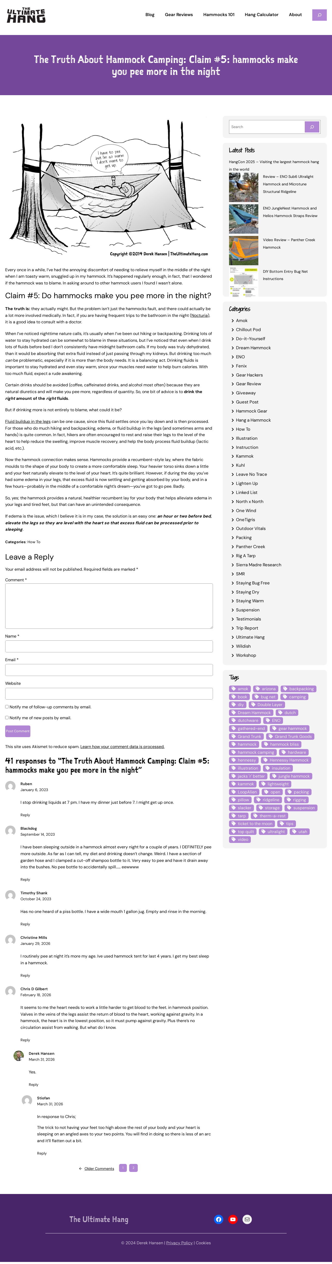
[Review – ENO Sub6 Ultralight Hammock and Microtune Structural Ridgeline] (243, 188)
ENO (240, 357)
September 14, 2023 (37, 836)
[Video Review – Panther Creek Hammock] (243, 251)
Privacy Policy (179, 1245)
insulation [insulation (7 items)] (281, 768)
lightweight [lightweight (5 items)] (278, 784)
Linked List (247, 492)
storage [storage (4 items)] (272, 808)
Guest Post (247, 402)
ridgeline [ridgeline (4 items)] (271, 799)
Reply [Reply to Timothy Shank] (25, 926)
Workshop (246, 655)
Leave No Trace (251, 474)
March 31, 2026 (42, 1061)
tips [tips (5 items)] (289, 823)
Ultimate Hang (250, 637)
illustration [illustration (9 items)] (248, 768)
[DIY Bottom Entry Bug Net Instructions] (243, 283)
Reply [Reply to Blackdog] (25, 881)
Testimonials (248, 619)
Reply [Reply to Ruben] (25, 816)
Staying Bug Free (253, 583)
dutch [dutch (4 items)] (290, 712)
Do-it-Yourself (250, 338)
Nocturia (199, 315)
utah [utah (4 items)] (303, 831)
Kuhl (240, 465)
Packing (244, 537)
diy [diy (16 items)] (241, 704)
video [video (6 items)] (243, 839)
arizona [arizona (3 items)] (269, 689)
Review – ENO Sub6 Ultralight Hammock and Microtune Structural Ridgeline (288, 184)
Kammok (244, 456)
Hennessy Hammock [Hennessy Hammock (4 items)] (289, 760)
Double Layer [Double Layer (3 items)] (270, 704)
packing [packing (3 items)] (301, 792)
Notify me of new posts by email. (40, 718)
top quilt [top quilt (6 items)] (246, 831)
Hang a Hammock (253, 420)
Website (13, 683)
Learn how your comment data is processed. (122, 748)
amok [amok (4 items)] (243, 689)
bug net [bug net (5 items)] (268, 697)
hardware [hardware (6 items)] (297, 752)
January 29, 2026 (35, 945)
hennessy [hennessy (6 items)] (247, 760)
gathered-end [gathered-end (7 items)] (251, 728)
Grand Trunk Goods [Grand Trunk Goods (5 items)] (293, 736)
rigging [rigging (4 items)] (299, 799)
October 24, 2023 (35, 901)
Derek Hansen (41, 1055)
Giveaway (246, 393)
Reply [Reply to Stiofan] (42, 1155)
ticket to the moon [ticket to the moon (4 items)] (255, 823)
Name (12, 636)
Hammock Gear (251, 411)
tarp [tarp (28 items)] (242, 816)
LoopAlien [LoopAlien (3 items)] (247, 792)
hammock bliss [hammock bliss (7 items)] (284, 744)
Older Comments (96, 1171)
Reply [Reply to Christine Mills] (25, 977)
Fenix (241, 366)
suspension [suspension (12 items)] (304, 808)
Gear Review (248, 384)
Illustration (247, 438)
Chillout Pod (248, 329)
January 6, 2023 (34, 792)
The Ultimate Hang (99, 1221)
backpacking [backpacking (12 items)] (301, 689)
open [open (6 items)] (275, 792)
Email (12, 659)
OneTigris (245, 519)
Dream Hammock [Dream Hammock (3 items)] (254, 712)
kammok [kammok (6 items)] (246, 784)
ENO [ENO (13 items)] (276, 720)
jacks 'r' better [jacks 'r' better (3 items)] (251, 776)
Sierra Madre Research (258, 565)
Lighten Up (247, 483)
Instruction (247, 447)
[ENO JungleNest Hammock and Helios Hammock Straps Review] (243, 219)
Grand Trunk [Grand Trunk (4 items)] (249, 736)
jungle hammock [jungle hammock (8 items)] (294, 776)
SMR (240, 574)
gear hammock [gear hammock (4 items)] (293, 728)
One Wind (246, 510)
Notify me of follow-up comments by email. (50, 707)
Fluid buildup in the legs (28, 421)
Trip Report (247, 628)
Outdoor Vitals (251, 528)
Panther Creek (250, 546)
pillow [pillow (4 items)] (243, 799)
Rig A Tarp (246, 555)
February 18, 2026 (35, 997)
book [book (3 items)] (242, 697)
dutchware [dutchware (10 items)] (248, 720)
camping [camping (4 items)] (297, 697)
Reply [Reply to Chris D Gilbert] (25, 1041)
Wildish (243, 646)
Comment (16, 580)
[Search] (312, 126)
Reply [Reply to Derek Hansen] (33, 1086)
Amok (241, 320)
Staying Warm (250, 601)
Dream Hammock (253, 348)
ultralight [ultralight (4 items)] (276, 831)
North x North (250, 501)
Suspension (248, 610)
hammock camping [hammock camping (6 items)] (256, 752)
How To (33, 542)
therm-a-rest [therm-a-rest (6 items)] (273, 816)
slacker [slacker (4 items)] (244, 808)
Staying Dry (247, 592)
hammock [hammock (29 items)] (247, 744)
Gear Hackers (249, 375)
